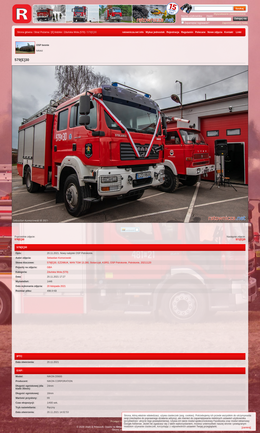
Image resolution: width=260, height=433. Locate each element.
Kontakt (228, 32)
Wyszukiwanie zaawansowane (230, 14)
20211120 (146, 262)
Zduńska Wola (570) (74, 32)
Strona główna (24, 32)
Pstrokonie (133, 262)
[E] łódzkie (56, 32)
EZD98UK (63, 262)
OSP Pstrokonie (118, 262)
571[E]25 (240, 239)
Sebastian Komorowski (59, 258)
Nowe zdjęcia (214, 32)
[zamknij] (246, 427)
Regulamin (187, 32)
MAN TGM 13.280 (79, 262)
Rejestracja (173, 32)
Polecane (200, 32)
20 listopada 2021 (56, 286)
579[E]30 (19, 239)
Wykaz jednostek (155, 32)
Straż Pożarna (41, 32)
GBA (49, 267)
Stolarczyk (95, 262)
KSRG (105, 262)
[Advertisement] (130, 323)
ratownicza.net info (133, 32)
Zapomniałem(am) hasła (235, 23)
